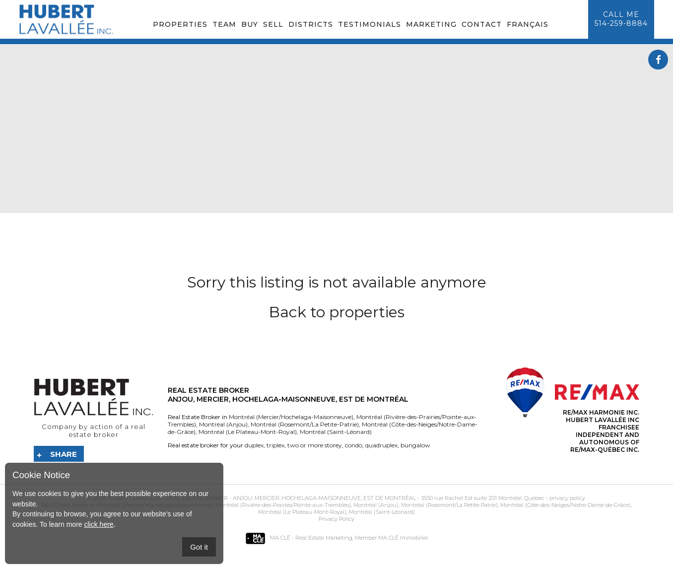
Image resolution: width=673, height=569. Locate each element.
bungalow (414, 445)
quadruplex (381, 445)
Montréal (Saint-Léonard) (335, 431)
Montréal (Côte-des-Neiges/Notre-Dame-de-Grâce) (565, 504)
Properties (180, 24)
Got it (199, 547)
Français (527, 24)
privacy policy (567, 498)
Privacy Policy (336, 518)
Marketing (431, 24)
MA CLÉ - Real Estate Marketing (298, 537)
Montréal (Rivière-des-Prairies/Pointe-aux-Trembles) (282, 504)
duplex (254, 445)
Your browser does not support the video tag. (336, 129)
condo (352, 445)
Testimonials (369, 24)
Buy (249, 24)
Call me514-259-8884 (621, 19)
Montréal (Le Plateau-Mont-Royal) (247, 431)
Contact (482, 24)
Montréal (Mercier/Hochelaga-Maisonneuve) (291, 417)
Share (63, 454)
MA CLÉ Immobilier (403, 537)
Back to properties (336, 312)
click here (98, 524)
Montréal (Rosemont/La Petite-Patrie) (304, 424)
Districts (310, 24)
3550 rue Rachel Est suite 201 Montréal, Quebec (482, 498)
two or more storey (314, 445)
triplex (274, 445)
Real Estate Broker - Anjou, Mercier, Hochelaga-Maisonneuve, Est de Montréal (291, 498)
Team (224, 24)
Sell (273, 24)
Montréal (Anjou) (223, 424)
